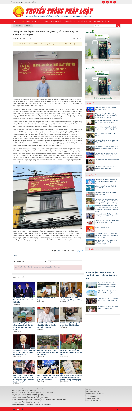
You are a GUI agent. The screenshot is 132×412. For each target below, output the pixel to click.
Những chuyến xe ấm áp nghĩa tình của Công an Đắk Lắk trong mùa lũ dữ (106, 141)
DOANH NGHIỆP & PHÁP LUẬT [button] (52, 21)
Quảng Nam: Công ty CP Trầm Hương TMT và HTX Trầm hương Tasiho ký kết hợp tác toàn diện (106, 235)
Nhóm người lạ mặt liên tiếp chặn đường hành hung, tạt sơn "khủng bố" (106, 215)
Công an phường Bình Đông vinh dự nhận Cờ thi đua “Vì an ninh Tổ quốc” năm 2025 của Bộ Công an (105, 115)
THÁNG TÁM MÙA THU (102, 227)
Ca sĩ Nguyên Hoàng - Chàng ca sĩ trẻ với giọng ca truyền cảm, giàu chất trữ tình (106, 181)
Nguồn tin (80, 251)
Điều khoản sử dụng (46, 404)
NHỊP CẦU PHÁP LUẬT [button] (84, 21)
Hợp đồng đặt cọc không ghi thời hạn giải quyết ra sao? (105, 193)
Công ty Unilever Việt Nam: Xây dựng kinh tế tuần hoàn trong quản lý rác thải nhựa (48, 378)
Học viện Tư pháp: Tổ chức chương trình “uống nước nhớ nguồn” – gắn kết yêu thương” (107, 284)
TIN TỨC (88, 389)
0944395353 (16, 2)
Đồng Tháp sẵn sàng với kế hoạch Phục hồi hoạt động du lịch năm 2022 (47, 352)
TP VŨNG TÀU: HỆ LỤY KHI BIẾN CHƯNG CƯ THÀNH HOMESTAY (108, 299)
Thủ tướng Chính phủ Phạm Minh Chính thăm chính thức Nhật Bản (23, 300)
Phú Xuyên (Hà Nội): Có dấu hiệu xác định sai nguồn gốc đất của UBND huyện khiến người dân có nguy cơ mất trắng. (107, 201)
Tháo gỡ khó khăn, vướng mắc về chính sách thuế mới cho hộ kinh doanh (106, 121)
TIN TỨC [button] (21, 21)
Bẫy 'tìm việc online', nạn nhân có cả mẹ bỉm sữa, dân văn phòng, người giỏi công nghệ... (71, 378)
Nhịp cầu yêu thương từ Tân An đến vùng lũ (105, 134)
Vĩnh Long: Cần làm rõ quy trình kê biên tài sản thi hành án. (108, 307)
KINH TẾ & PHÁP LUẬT (92, 391)
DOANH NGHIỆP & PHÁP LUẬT (95, 394)
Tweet (16, 255)
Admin (58, 250)
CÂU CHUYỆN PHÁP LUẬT (93, 400)
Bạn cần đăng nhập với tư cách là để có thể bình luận (37, 267)
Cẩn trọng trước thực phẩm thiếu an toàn (107, 159)
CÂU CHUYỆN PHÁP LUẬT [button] (102, 21)
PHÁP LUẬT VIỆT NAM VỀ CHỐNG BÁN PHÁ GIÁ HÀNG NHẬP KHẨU (107, 221)
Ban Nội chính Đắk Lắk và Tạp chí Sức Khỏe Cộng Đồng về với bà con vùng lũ (106, 147)
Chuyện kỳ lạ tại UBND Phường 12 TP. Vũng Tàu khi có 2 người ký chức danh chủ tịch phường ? (106, 242)
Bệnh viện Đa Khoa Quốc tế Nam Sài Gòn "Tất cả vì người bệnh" (108, 292)
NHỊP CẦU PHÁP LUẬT (92, 398)
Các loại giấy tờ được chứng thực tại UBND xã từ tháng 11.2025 (105, 167)
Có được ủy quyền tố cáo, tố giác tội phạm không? (105, 187)
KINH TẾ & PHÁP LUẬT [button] (33, 21)
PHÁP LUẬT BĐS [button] (70, 21)
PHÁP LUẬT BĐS (91, 396)
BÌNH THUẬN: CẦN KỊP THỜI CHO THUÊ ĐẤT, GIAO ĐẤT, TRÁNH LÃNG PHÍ (102, 275)
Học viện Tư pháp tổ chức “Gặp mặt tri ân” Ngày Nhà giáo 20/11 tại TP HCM (106, 154)
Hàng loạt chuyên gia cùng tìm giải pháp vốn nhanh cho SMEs (106, 108)
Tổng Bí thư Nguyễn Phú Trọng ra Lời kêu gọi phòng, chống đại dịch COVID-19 (24, 352)
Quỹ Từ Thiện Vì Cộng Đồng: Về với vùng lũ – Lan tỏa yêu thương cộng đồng (107, 128)
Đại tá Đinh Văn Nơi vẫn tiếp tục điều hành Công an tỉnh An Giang (71, 352)
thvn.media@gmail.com (29, 2)
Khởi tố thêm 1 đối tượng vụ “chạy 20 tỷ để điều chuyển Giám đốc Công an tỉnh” (47, 325)
